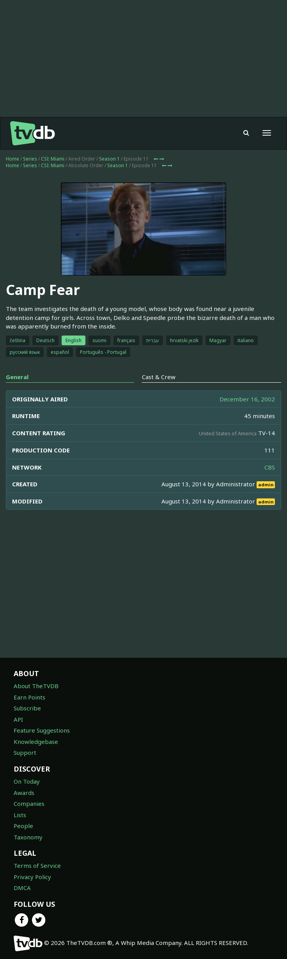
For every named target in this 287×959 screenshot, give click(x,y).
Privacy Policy (32, 877)
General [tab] (17, 377)
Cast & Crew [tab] (158, 377)
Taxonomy (28, 837)
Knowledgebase (36, 741)
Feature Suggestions (42, 730)
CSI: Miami (52, 158)
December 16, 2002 (247, 399)
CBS (269, 467)
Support (25, 752)
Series (30, 158)
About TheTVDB (36, 686)
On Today (27, 781)
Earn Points (29, 697)
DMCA (22, 888)
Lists (20, 815)
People (23, 826)
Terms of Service (37, 865)
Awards (24, 793)
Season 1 (109, 158)
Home (12, 158)
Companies (29, 803)
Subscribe (27, 708)
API (18, 719)
